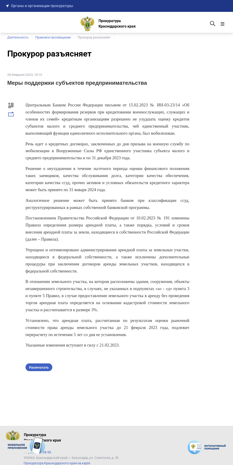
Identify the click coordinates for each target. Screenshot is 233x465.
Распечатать (39, 367)
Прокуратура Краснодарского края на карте (57, 463)
